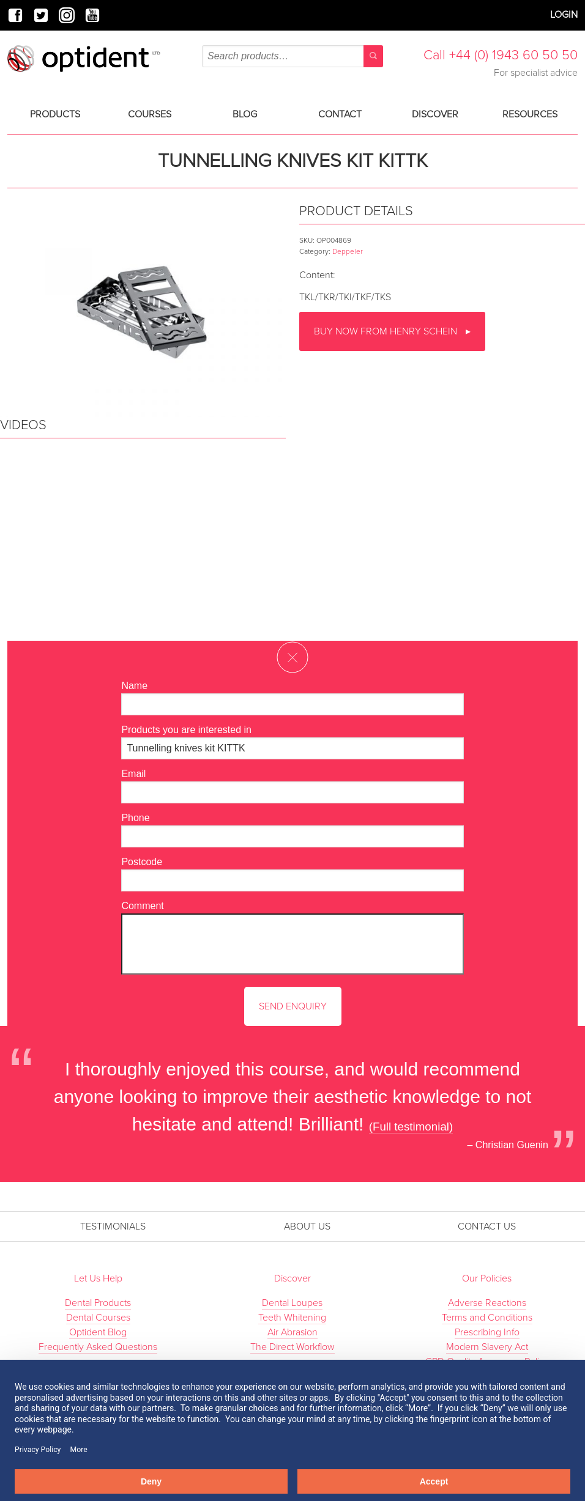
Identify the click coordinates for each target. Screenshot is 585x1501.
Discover (435, 114)
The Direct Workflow (292, 1347)
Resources (529, 114)
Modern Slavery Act (487, 1347)
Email (133, 774)
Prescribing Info (487, 1332)
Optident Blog (98, 1332)
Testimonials (113, 1226)
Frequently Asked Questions (98, 1347)
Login (564, 15)
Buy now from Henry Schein (387, 331)
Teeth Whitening (292, 1317)
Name (134, 685)
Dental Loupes (292, 1303)
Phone (135, 818)
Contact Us (487, 1226)
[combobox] (292, 56)
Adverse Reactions (487, 1303)
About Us (307, 1226)
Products (55, 114)
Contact (340, 114)
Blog (245, 114)
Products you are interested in (186, 730)
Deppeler (347, 251)
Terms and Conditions (487, 1317)
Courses (149, 114)
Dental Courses (98, 1317)
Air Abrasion (292, 1332)
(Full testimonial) (411, 1126)
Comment (142, 906)
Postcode (141, 862)
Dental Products (98, 1303)
